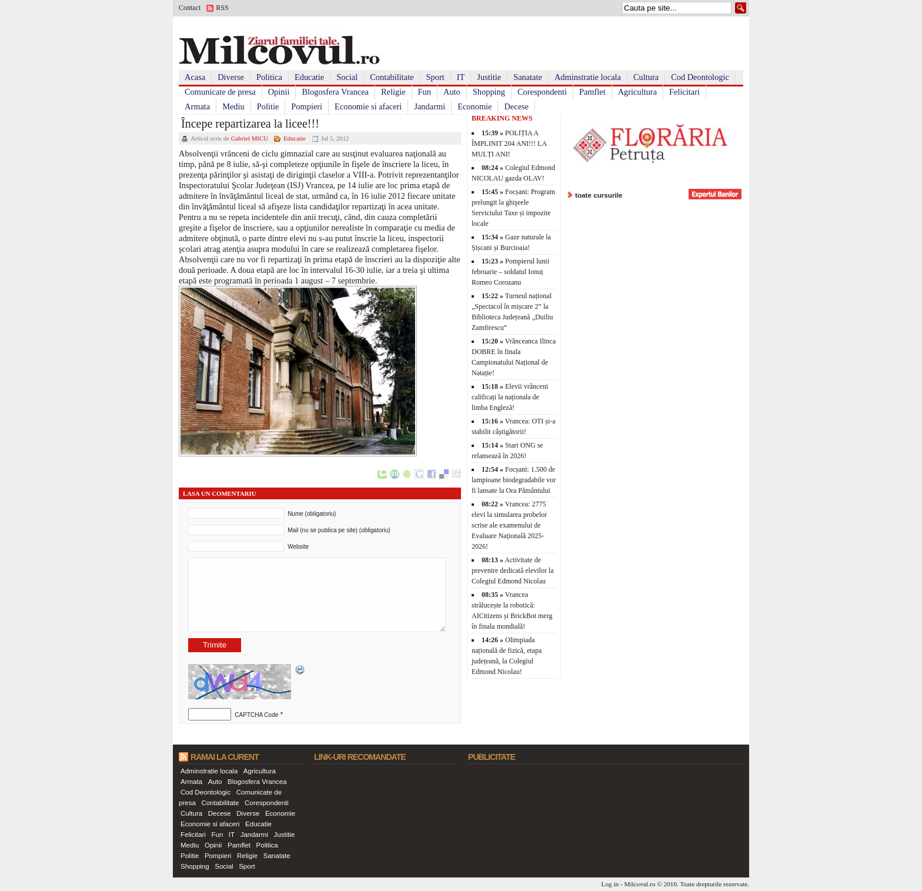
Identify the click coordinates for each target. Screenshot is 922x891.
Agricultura (637, 91)
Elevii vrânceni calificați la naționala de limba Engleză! (510, 397)
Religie (393, 91)
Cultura (646, 77)
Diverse (231, 77)
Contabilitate (391, 77)
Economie (474, 106)
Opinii (279, 91)
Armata (197, 106)
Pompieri (306, 106)
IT (461, 77)
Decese (516, 106)
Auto (451, 91)
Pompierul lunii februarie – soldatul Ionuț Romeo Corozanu (510, 271)
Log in (610, 883)
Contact (190, 8)
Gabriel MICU (249, 138)
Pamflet (592, 91)
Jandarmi (429, 106)
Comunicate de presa (220, 91)
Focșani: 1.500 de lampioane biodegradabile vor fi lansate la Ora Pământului (514, 480)
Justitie (489, 77)
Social (347, 77)
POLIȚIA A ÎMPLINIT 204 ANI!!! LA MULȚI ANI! (509, 143)
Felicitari (684, 91)
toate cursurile (599, 195)
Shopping (489, 91)
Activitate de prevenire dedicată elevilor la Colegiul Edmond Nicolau (513, 570)
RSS (222, 8)
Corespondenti (542, 91)
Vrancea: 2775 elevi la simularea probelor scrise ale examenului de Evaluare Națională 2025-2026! (509, 525)
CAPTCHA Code (256, 715)
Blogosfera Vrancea (335, 91)
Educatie (309, 77)
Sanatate (527, 77)
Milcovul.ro (639, 883)
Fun (424, 91)
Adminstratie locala (587, 77)
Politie (268, 106)
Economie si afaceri (368, 106)
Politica (269, 77)
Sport (435, 77)
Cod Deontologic (700, 77)
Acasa (195, 77)
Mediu (233, 106)
